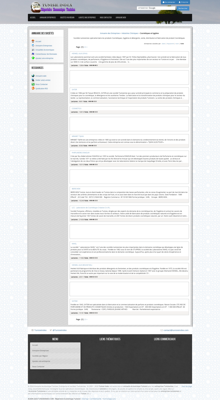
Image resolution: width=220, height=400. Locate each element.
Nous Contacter (106, 17)
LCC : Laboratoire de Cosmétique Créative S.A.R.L (91, 207)
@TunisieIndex (60, 330)
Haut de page (187, 386)
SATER (74, 89)
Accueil (32, 17)
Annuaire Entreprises (48, 17)
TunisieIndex (40, 330)
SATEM (74, 301)
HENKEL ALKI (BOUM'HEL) (82, 265)
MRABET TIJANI (78, 136)
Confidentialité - (96, 399)
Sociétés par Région (67, 17)
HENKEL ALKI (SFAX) (79, 53)
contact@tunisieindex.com (176, 330)
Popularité (170, 44)
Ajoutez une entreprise (87, 17)
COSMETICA (76, 108)
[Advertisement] (129, 77)
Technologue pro (109, 399)
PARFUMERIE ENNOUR (80, 152)
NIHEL (74, 243)
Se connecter (169, 2)
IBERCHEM (76, 189)
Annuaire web (121, 17)
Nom (177, 44)
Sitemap (85, 399)
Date (163, 44)
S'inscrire (183, 2)
